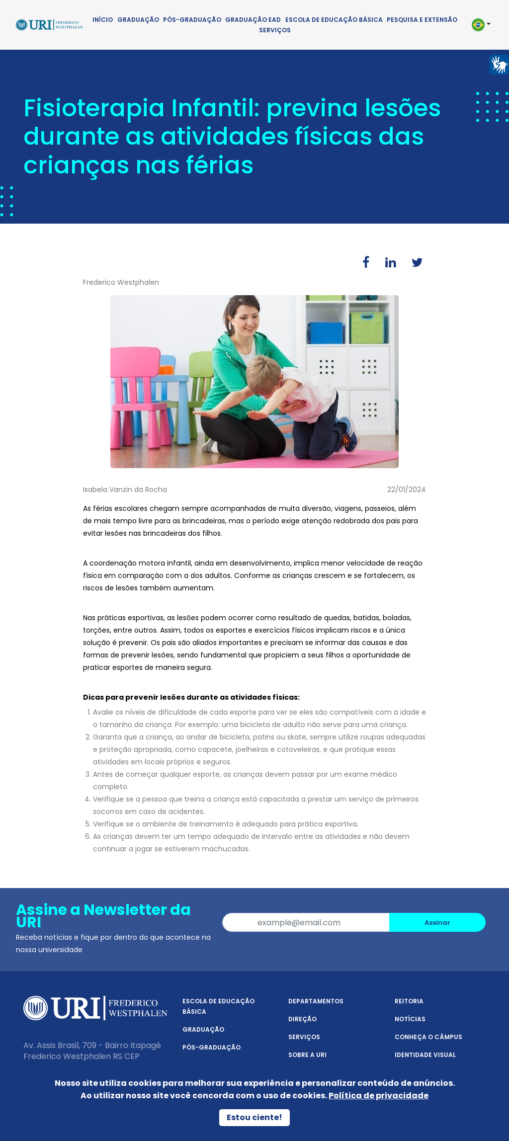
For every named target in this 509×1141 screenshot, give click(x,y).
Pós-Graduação (192, 19)
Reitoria (409, 1001)
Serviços (275, 30)
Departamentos (315, 1001)
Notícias (410, 1019)
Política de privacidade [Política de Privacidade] (378, 1095)
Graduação (138, 19)
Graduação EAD (253, 19)
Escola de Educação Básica (334, 19)
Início (102, 19)
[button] (480, 24)
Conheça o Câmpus (428, 1037)
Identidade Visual (425, 1055)
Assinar (437, 922)
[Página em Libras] (499, 64)
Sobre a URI (307, 1055)
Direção (302, 1019)
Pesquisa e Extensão (422, 19)
